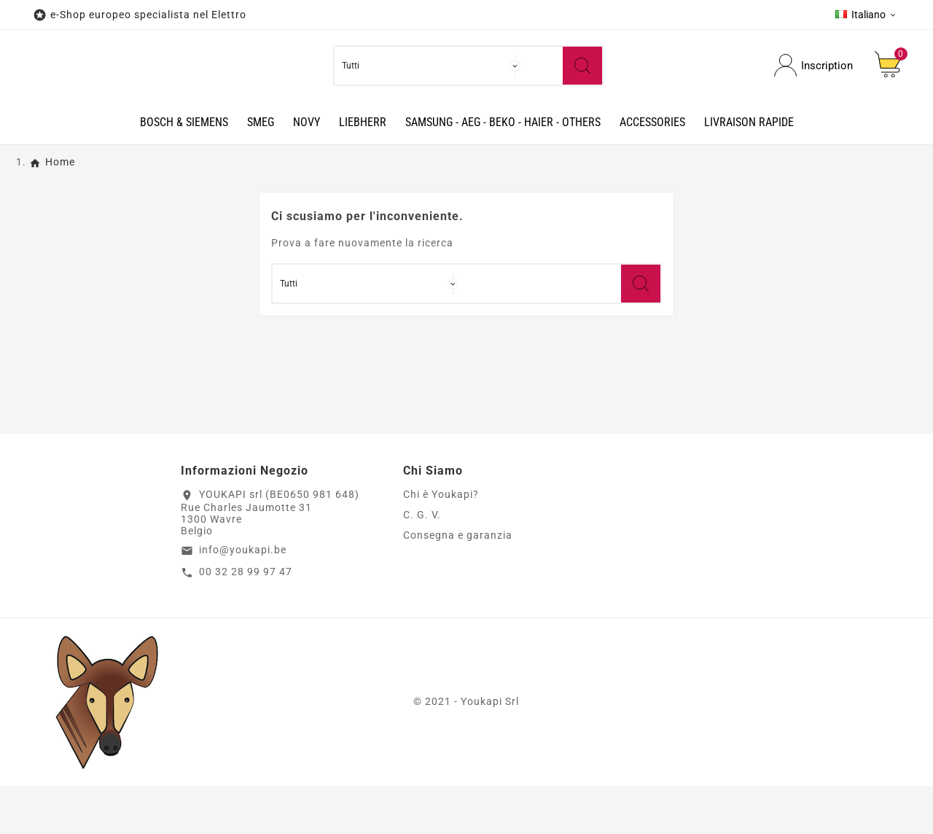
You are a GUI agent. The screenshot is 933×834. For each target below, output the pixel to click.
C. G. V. (422, 563)
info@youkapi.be (242, 598)
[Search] (582, 90)
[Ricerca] (541, 90)
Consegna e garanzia (457, 584)
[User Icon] (813, 90)
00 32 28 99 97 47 (245, 620)
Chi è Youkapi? (441, 543)
